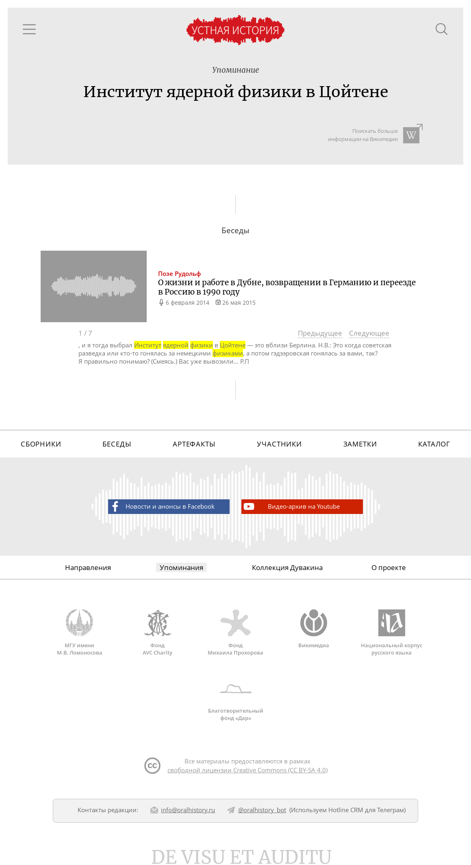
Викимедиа (314, 628)
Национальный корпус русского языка (392, 632)
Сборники (41, 444)
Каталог (434, 444)
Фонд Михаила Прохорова (236, 632)
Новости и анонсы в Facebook (162, 506)
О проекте (388, 567)
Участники (279, 444)
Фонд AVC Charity (158, 632)
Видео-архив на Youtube (291, 506)
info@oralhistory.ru (188, 810)
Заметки (360, 444)
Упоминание (235, 70)
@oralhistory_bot (262, 810)
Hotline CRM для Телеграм (366, 810)
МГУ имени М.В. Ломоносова (80, 632)
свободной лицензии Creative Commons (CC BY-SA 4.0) (247, 770)
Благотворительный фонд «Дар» (236, 698)
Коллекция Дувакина (287, 567)
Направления (88, 567)
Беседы (116, 444)
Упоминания (181, 567)
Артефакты (194, 444)
